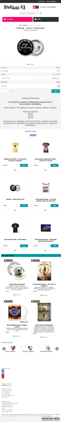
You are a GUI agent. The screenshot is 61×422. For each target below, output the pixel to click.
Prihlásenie (41, 1)
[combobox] (46, 78)
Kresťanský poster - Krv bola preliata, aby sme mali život (46, 200)
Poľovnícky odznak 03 (17, 284)
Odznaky (25, 25)
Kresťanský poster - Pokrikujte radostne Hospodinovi (46, 240)
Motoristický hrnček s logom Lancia (17, 326)
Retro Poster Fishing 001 (44, 325)
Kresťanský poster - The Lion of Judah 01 (44, 285)
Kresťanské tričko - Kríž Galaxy (15, 239)
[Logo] (14, 7)
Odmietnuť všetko (47, 418)
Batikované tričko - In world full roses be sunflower (15, 160)
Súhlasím (57, 418)
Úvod (20, 25)
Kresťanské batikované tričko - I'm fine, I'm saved (46, 160)
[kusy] (5, 90)
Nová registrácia (51, 1)
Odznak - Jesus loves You (15, 199)
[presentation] (4, 348)
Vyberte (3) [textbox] (55, 78)
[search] (40, 13)
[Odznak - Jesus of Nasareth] (30, 32)
